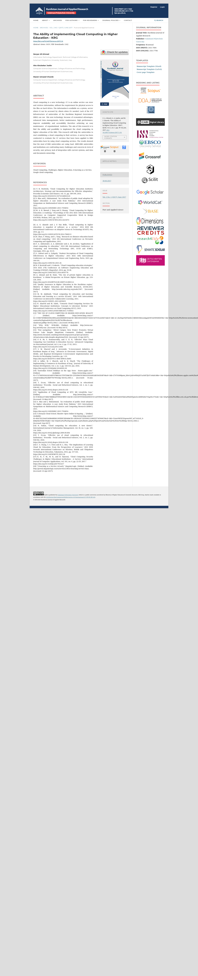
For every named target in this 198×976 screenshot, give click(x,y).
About (45, 20)
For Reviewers (90, 20)
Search (158, 20)
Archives (57, 20)
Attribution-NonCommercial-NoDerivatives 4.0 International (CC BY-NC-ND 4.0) (70, 497)
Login (162, 7)
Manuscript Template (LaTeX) (149, 69)
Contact (128, 20)
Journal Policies (110, 20)
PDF (105, 104)
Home (35, 20)
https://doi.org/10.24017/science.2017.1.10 (48, 41)
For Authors (71, 20)
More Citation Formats (110, 137)
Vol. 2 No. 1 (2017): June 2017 (61, 28)
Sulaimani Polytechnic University (68, 495)
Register (153, 7)
